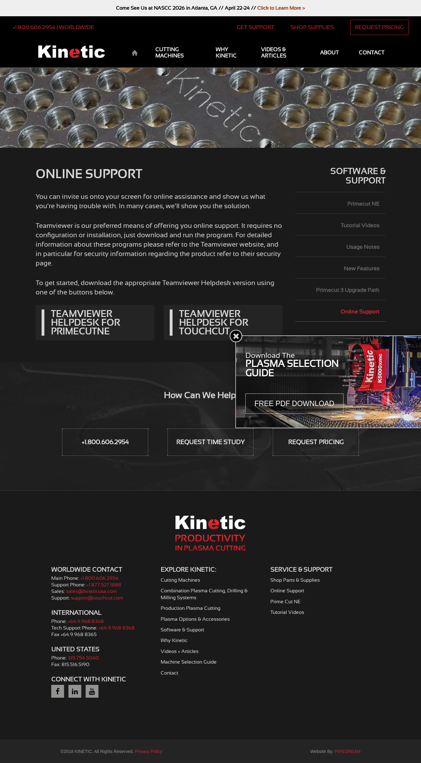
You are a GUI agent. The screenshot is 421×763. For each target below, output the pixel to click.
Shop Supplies (312, 27)
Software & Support (358, 176)
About (329, 53)
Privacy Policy (148, 751)
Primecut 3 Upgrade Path (347, 290)
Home (134, 53)
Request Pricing (379, 27)
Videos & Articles (273, 53)
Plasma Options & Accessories (195, 619)
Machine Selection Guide (189, 662)
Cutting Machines (169, 53)
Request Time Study (210, 442)
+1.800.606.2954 (105, 442)
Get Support (255, 27)
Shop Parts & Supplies (295, 580)
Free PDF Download (294, 403)
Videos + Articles (179, 651)
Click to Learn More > (281, 8)
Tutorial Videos (360, 225)
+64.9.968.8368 (86, 621)
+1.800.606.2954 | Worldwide (53, 27)
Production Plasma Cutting (190, 608)
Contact (371, 53)
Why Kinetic (226, 53)
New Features (361, 268)
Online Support (359, 312)
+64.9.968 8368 (116, 628)
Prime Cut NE (285, 602)
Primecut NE (363, 204)
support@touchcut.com (97, 598)
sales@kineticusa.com (91, 591)
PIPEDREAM (347, 751)
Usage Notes (362, 247)
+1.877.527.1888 (104, 585)
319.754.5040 (83, 658)
